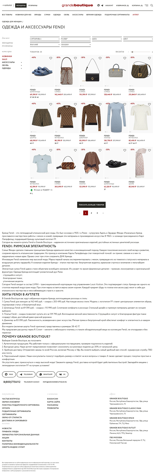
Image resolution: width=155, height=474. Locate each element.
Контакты (7, 441)
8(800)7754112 (11, 382)
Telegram (26, 374)
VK (62, 374)
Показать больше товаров (91, 205)
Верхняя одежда (94, 15)
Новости (7, 428)
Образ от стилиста (12, 417)
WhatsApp (45, 374)
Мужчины (32, 5)
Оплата (6, 408)
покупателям (8, 394)
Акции (5, 438)
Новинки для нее (23, 15)
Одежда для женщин (12, 22)
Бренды (37, 15)
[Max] (99, 5)
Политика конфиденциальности (20, 444)
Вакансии (52, 399)
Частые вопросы (11, 399)
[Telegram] (102, 5)
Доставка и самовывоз (14, 420)
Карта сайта (53, 402)
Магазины (52, 405)
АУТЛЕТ (136, 15)
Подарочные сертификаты (117, 15)
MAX (9, 374)
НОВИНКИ (7, 56)
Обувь (66, 15)
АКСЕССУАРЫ (12, 62)
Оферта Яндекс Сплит (13, 447)
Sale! (4, 59)
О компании (52, 394)
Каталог (7, 5)
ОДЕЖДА (12, 68)
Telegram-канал (31, 382)
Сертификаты (9, 414)
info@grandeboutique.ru (55, 382)
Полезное (6, 423)
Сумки (47, 15)
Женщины (20, 5)
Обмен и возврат (11, 402)
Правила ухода (10, 431)
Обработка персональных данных (20, 434)
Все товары (7, 15)
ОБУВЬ (12, 65)
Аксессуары (77, 15)
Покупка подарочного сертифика (20, 405)
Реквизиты (53, 408)
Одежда (57, 15)
